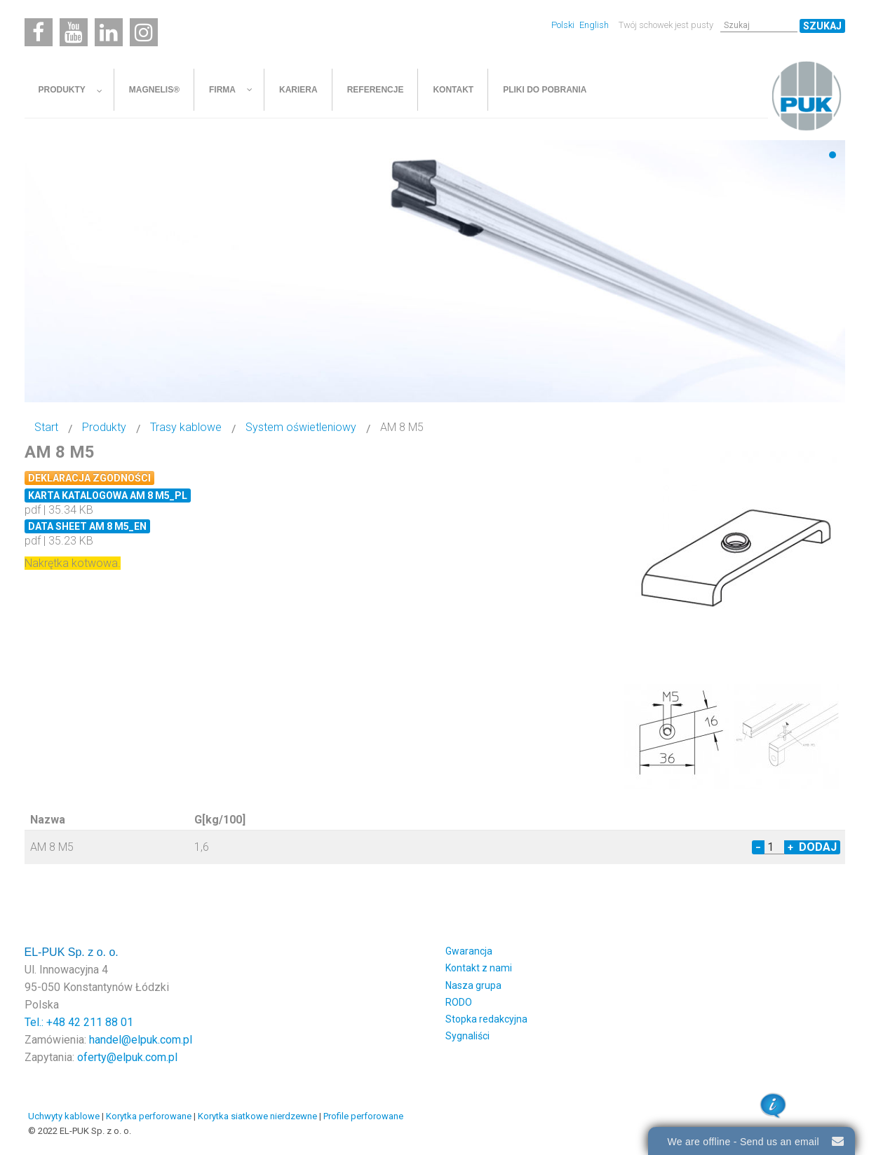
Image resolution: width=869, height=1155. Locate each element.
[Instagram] (144, 32)
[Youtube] (74, 32)
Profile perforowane (363, 1114)
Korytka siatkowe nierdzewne (257, 1114)
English (594, 25)
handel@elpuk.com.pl (140, 1037)
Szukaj (822, 26)
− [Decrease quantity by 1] (758, 845)
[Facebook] (39, 32)
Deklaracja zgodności (89, 478)
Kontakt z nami (478, 965)
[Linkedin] (109, 32)
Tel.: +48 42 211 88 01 (79, 1020)
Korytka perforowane (148, 1114)
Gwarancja (468, 949)
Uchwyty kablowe (64, 1114)
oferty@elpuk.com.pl (127, 1055)
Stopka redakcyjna (486, 1017)
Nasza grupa (473, 983)
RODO (458, 1000)
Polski (564, 25)
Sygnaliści (467, 1033)
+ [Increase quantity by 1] (790, 845)
